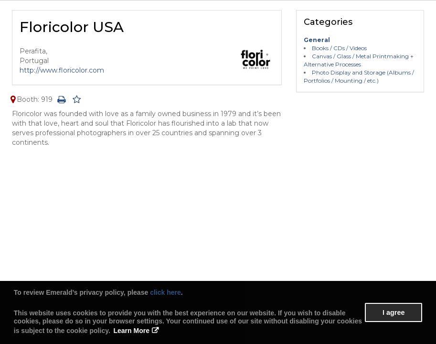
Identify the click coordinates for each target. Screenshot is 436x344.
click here (165, 292)
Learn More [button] (131, 330)
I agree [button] (393, 312)
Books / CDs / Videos (339, 48)
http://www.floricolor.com (62, 70)
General (317, 39)
